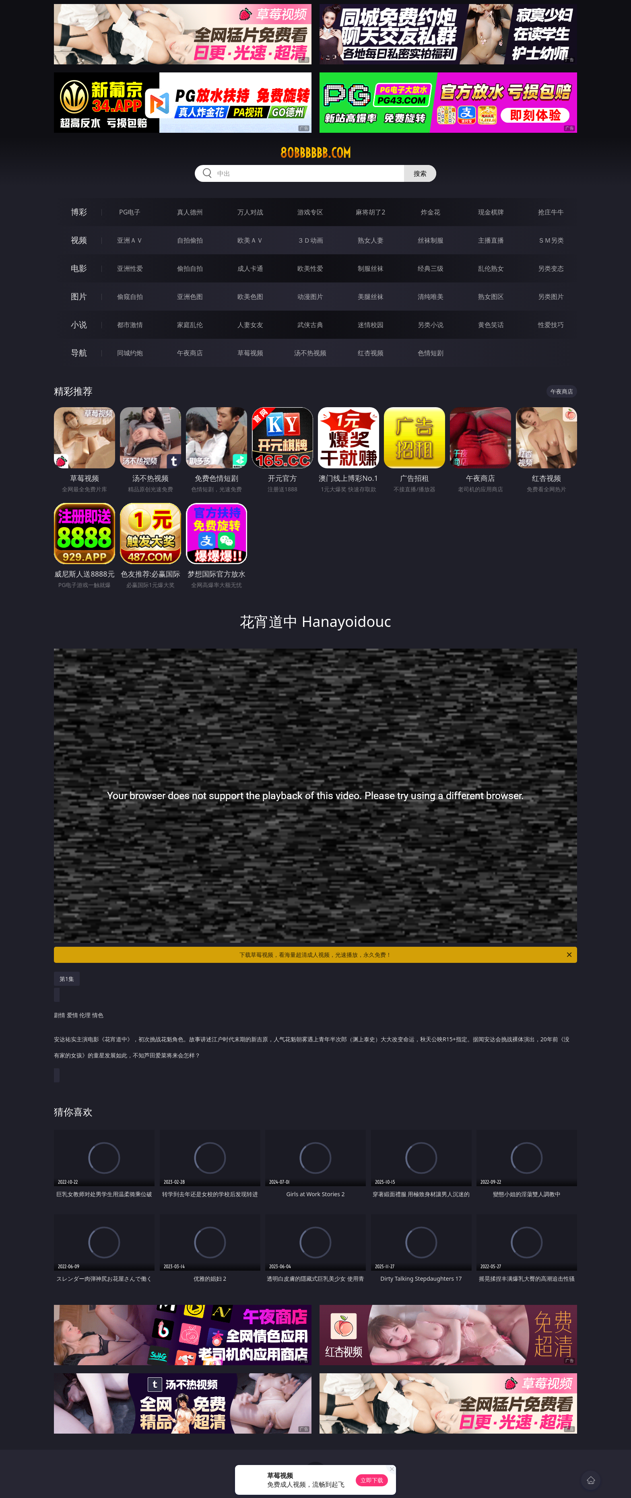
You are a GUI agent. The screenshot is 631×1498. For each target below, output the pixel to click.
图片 (79, 296)
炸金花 (430, 212)
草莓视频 (250, 352)
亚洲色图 (190, 296)
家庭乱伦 (190, 324)
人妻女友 (250, 324)
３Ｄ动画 (310, 240)
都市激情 (130, 324)
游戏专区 (310, 212)
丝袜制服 (430, 240)
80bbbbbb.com (315, 153)
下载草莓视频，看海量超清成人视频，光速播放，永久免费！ (406, 955)
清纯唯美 (430, 296)
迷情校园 (371, 324)
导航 (79, 352)
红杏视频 (371, 352)
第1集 (67, 979)
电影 (79, 268)
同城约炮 (130, 352)
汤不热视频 (310, 352)
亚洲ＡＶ (130, 240)
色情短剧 (430, 352)
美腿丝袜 (371, 296)
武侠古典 (310, 324)
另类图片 (551, 296)
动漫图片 (310, 296)
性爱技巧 (551, 324)
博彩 (79, 211)
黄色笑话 (491, 324)
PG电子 (129, 212)
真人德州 (190, 212)
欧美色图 (250, 296)
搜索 (420, 173)
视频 (79, 240)
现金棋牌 (491, 212)
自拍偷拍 (190, 240)
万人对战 (250, 212)
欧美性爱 (310, 268)
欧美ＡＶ (250, 240)
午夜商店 (190, 352)
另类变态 (551, 268)
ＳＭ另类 (551, 240)
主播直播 (491, 240)
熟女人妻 (371, 240)
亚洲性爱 (130, 268)
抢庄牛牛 (551, 212)
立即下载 (372, 1480)
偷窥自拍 (130, 296)
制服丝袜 (371, 268)
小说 (79, 324)
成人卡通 (250, 268)
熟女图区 (491, 296)
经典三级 (430, 268)
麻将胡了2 (370, 212)
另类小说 (430, 324)
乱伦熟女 (491, 268)
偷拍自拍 (190, 268)
